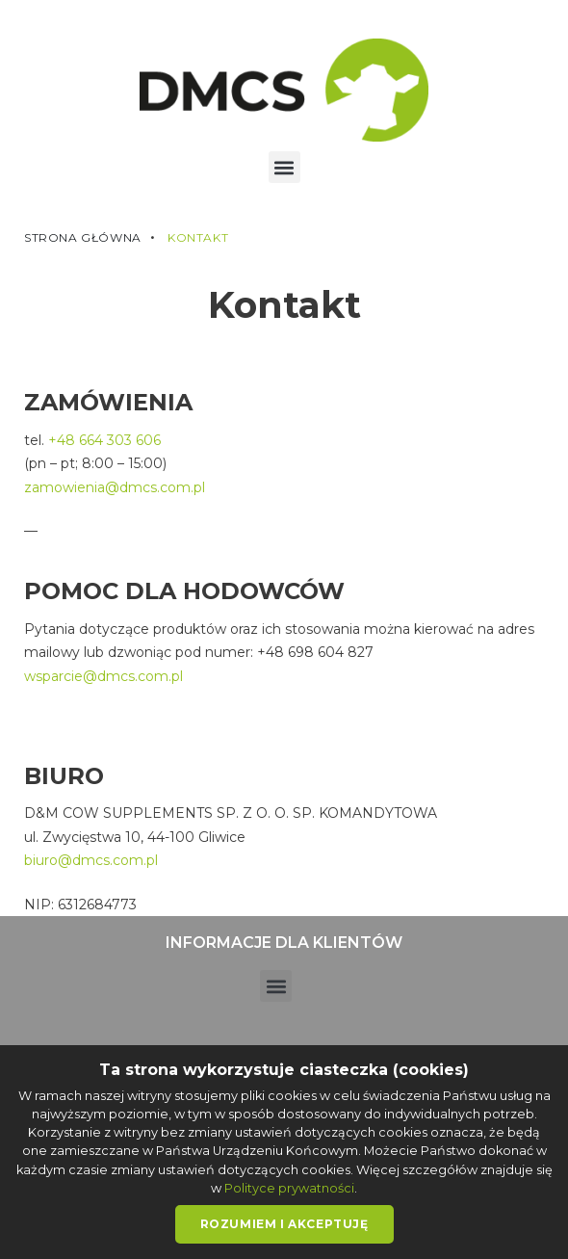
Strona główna (83, 238)
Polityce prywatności (289, 1188)
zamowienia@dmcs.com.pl (114, 487)
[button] (284, 167)
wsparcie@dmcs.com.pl (103, 676)
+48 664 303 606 (104, 440)
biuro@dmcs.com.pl (91, 860)
